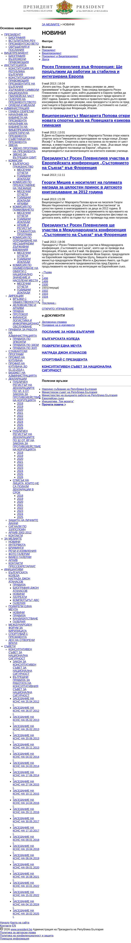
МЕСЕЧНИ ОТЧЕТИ (24, 171)
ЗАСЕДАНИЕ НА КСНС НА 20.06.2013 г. (26, 738)
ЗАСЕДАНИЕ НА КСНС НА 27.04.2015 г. (26, 784)
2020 (20, 409)
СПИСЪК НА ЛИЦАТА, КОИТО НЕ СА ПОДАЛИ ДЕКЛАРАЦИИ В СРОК (26, 486)
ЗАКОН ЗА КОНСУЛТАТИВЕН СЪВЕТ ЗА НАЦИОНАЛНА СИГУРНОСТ (24, 667)
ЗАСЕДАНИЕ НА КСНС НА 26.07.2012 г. (26, 710)
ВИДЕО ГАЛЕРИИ (20, 557)
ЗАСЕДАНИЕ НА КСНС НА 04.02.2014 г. (26, 756)
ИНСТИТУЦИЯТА (15, 65)
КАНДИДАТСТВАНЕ (25, 618)
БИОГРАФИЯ (17, 37)
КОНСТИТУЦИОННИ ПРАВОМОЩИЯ (22, 79)
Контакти (5, 925)
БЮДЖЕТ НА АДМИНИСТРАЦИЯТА (23, 374)
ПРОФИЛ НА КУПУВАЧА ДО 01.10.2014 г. (18, 366)
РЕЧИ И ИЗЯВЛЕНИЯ (22, 551)
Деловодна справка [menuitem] (54, 322)
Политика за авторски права (18, 932)
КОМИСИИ (15, 160)
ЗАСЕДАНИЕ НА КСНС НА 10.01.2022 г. (26, 886)
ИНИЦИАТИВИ (13, 569)
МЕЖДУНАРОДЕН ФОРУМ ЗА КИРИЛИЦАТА (20, 627)
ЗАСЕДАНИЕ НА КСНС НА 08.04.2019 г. (26, 858)
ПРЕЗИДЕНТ (12, 34)
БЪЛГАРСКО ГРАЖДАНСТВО (23, 165)
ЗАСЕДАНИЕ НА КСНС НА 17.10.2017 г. (26, 830)
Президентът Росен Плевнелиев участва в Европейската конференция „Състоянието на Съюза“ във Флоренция (85, 163)
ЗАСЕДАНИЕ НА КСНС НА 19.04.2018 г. (26, 849)
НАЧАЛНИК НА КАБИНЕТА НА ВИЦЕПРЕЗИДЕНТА (21, 126)
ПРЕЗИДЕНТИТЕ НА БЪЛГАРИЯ (22, 85)
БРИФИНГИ (16, 547)
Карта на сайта (19, 922)
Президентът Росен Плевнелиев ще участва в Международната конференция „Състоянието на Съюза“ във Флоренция (84, 230)
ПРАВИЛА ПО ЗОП (25, 348)
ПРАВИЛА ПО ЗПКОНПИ (22, 340)
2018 (20, 403)
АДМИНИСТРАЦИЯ (16, 108)
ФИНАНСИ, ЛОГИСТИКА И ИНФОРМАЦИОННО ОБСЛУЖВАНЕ (26, 322)
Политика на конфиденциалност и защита (26, 935)
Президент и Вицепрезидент (60, 56)
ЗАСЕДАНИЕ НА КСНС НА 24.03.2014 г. (26, 766)
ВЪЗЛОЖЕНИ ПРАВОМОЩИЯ (19, 61)
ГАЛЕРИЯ (19, 603)
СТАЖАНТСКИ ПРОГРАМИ (18, 353)
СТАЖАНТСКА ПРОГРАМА (26, 233)
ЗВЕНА (13, 145)
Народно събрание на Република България (69, 389)
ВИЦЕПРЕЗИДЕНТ (16, 53)
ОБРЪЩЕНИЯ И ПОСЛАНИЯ (19, 48)
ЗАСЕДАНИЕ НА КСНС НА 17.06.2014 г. (26, 775)
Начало (5, 922)
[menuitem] (67, 47)
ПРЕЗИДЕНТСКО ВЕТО (24, 43)
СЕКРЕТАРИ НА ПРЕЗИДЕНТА (19, 134)
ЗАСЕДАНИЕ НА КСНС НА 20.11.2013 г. (26, 747)
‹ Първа (47, 272)
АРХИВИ (22, 203)
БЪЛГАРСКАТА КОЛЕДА (18, 574)
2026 (20, 428)
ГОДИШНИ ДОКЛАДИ (24, 178)
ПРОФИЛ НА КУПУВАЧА (17, 359)
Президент (49, 50)
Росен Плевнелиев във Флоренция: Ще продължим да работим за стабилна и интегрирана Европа (82, 71)
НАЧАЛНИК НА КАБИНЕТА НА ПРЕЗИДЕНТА (18, 117)
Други (45, 59)
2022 (20, 415)
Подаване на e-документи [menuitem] (58, 325)
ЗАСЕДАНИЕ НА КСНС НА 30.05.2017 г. (26, 821)
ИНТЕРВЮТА (17, 544)
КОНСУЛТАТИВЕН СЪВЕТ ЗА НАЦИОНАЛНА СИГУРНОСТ (20, 654)
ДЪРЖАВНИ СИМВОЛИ (24, 89)
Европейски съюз (53, 398)
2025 (20, 425)
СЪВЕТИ (10, 646)
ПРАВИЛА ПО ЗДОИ (26, 345)
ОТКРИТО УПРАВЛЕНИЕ (58, 308)
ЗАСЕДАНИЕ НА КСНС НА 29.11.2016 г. (26, 812)
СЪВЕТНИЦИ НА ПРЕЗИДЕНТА (19, 141)
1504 (45, 296)
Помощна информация (14, 938)
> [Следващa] (42, 300)
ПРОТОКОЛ (20, 314)
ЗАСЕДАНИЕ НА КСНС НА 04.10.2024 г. (26, 904)
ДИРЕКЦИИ (16, 295)
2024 (20, 421)
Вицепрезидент (51, 53)
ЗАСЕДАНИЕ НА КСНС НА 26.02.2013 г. (26, 729)
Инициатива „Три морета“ (58, 401)
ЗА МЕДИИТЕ (13, 538)
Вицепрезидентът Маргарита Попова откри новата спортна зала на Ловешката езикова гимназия (86, 120)
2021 (20, 412)
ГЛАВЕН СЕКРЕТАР (21, 111)
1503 (45, 293)
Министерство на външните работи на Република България (79, 395)
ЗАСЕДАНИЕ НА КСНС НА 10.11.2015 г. (26, 793)
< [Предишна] (42, 275)
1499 (45, 281)
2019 (20, 406)
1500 (45, 284)
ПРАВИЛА (19, 584)
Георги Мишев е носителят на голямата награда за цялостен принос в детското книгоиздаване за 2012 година (82, 187)
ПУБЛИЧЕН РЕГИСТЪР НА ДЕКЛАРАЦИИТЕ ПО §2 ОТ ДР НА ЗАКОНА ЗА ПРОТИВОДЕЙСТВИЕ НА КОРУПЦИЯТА (27, 440)
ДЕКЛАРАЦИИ (18, 378)
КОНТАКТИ (16, 535)
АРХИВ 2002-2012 (20, 532)
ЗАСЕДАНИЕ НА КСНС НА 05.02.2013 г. (26, 720)
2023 (20, 418)
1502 (45, 290)
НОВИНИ (14, 541)
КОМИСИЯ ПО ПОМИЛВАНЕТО (23, 208)
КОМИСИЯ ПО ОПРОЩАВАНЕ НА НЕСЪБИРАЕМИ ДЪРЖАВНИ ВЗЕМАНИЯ (25, 243)
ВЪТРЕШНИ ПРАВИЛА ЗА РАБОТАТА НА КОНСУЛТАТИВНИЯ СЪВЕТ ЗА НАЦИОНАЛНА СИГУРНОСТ (25, 686)
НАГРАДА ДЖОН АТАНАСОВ (19, 580)
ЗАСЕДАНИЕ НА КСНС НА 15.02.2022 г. (26, 895)
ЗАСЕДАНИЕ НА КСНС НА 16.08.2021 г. (26, 876)
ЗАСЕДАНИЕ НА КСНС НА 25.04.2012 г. (26, 701)
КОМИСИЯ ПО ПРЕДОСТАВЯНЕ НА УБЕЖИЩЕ (24, 185)
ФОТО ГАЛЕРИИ (19, 554)
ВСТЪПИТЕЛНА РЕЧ (22, 40)
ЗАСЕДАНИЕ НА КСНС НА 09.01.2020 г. (26, 867)
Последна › (49, 303)
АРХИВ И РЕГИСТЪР (24, 227)
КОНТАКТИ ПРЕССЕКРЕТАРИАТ (22, 565)
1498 (45, 278)
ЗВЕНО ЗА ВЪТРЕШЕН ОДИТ (25, 156)
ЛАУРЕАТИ (20, 597)
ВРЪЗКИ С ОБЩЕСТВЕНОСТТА (26, 300)
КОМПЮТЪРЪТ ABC (26, 600)
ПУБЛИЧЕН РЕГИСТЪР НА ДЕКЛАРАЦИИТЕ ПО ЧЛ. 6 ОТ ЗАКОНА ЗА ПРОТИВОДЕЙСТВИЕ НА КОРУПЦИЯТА (27, 391)
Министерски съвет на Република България (69, 392)
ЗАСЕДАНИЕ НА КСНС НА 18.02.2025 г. (26, 913)
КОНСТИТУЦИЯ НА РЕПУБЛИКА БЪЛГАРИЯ (21, 71)
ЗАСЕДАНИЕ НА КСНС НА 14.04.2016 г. (26, 803)
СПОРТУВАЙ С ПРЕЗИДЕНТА (18, 636)
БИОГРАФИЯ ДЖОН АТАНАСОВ (26, 589)
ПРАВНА (18, 311)
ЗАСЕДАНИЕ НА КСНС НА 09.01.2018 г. (26, 839)
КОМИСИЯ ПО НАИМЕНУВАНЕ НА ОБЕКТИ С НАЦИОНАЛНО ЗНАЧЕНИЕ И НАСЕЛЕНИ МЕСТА (25, 273)
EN (14, 925)
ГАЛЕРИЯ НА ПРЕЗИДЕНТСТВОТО (22, 101)
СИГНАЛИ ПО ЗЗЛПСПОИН (17, 528)
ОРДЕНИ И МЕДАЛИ (22, 105)
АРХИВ (13, 560)
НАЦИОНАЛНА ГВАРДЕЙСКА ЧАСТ (21, 95)
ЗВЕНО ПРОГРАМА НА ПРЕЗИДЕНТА (25, 150)
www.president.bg (21, 929)
